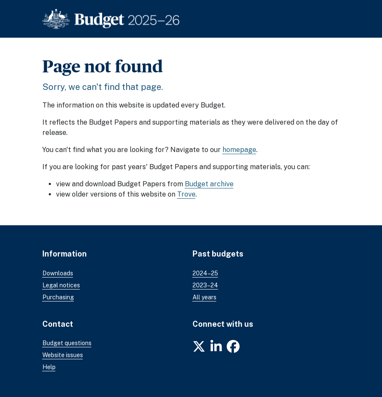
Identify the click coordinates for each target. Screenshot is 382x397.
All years (204, 297)
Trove (186, 194)
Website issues (62, 355)
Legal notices (61, 285)
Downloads (57, 273)
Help (49, 367)
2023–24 (205, 285)
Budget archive (209, 184)
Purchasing (58, 297)
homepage (239, 150)
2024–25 (205, 273)
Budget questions (67, 343)
